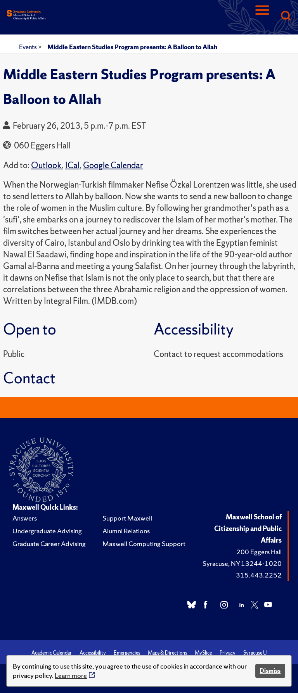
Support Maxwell (127, 518)
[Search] (285, 16)
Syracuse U (255, 653)
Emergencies (127, 653)
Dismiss (270, 671)
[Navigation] (262, 16)
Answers (24, 518)
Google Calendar (113, 165)
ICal (72, 165)
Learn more (71, 675)
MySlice (203, 653)
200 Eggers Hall (259, 551)
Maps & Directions (167, 653)
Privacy (228, 653)
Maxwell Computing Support (143, 543)
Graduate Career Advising (49, 543)
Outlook (46, 165)
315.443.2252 (259, 575)
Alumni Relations (126, 530)
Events (28, 47)
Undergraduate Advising (47, 530)
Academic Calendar (51, 653)
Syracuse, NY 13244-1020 (242, 563)
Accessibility (93, 653)
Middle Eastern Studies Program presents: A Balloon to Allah (132, 47)
